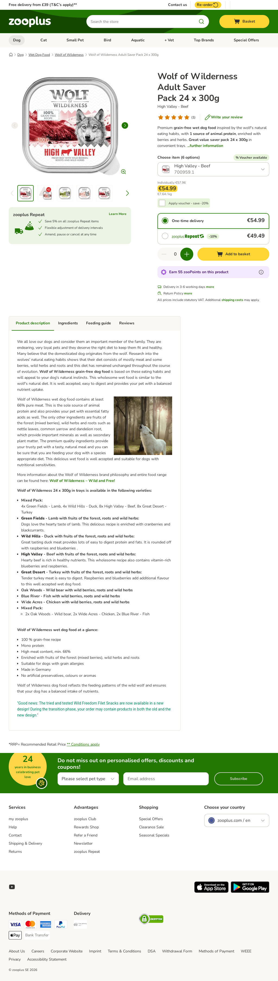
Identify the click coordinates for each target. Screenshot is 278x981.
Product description (33, 323)
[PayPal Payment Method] (60, 925)
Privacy (15, 959)
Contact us (177, 4)
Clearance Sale (151, 827)
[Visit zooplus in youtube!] (12, 887)
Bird (107, 40)
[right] (125, 125)
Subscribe (238, 778)
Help (13, 827)
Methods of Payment (216, 951)
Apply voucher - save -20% (188, 203)
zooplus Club (85, 819)
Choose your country (224, 807)
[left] (14, 125)
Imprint (95, 951)
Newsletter (83, 843)
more (210, 287)
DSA (152, 951)
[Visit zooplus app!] (211, 891)
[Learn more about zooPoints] (261, 272)
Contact (15, 835)
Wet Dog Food (39, 55)
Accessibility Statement (47, 959)
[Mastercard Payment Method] (30, 925)
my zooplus (18, 819)
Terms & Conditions (124, 951)
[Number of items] (175, 254)
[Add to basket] (233, 254)
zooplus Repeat (87, 851)
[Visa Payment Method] (15, 925)
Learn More (118, 214)
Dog (16, 40)
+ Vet (169, 40)
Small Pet (75, 40)
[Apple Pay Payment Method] (15, 936)
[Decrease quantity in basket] (163, 254)
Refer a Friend (85, 835)
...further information (205, 145)
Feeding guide (98, 323)
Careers (37, 951)
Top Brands (204, 40)
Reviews (126, 323)
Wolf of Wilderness (69, 55)
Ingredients (68, 323)
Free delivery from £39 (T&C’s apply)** (43, 4)
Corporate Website (67, 951)
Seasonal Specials (154, 835)
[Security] (151, 920)
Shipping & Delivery (25, 843)
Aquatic (138, 40)
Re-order (208, 5)
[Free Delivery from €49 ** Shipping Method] (80, 925)
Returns (15, 851)
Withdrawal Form (177, 951)
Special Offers (246, 40)
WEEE (246, 951)
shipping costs (232, 300)
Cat (43, 40)
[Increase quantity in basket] (186, 254)
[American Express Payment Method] (45, 925)
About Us (17, 951)
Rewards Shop (86, 827)
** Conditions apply (83, 744)
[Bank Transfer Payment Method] (37, 935)
